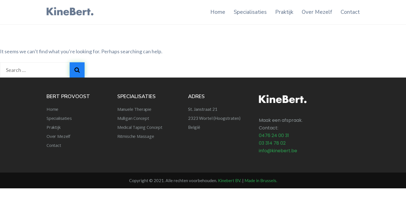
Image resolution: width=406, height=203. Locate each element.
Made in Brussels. (260, 180)
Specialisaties (250, 12)
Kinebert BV (229, 180)
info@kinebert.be (278, 150)
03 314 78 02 (272, 143)
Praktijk (284, 12)
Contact (350, 12)
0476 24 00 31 (274, 135)
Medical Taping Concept (139, 127)
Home (217, 12)
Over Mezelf (317, 12)
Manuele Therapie (134, 109)
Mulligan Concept (133, 118)
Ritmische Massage (135, 136)
